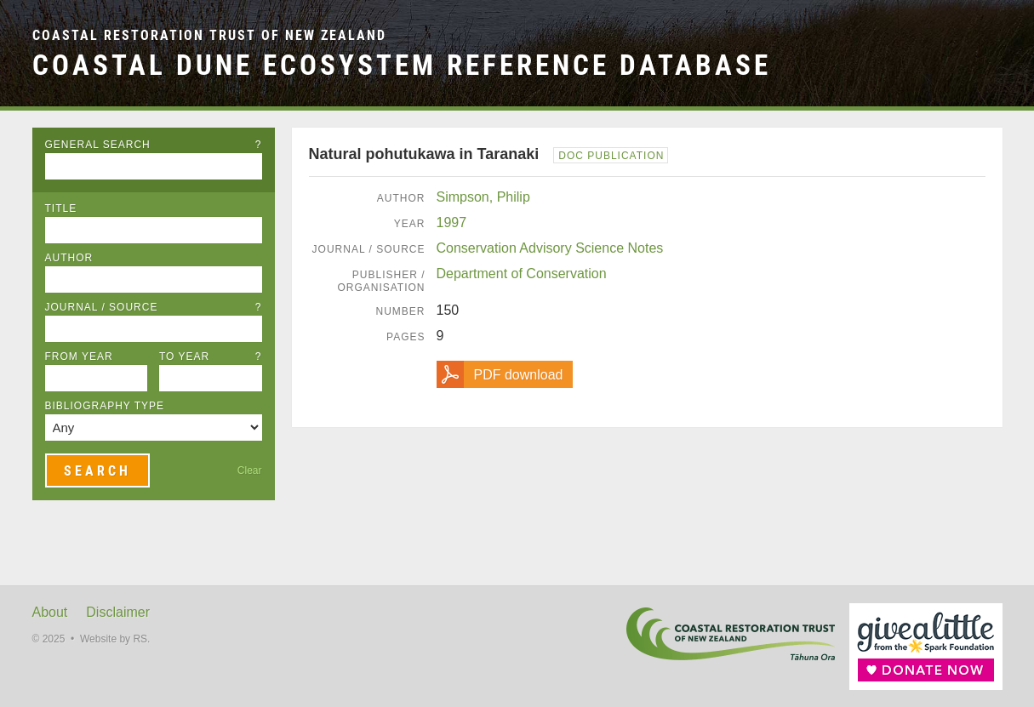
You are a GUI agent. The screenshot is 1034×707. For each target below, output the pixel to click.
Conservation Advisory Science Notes (550, 248)
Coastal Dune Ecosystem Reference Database (401, 65)
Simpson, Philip (483, 197)
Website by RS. (115, 639)
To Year (210, 356)
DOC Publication (611, 156)
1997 (452, 222)
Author (69, 258)
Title (61, 208)
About (50, 612)
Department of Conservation (522, 273)
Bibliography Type (105, 406)
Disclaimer (118, 612)
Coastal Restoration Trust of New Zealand (209, 35)
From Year (79, 356)
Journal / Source (153, 307)
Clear (249, 470)
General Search (153, 145)
